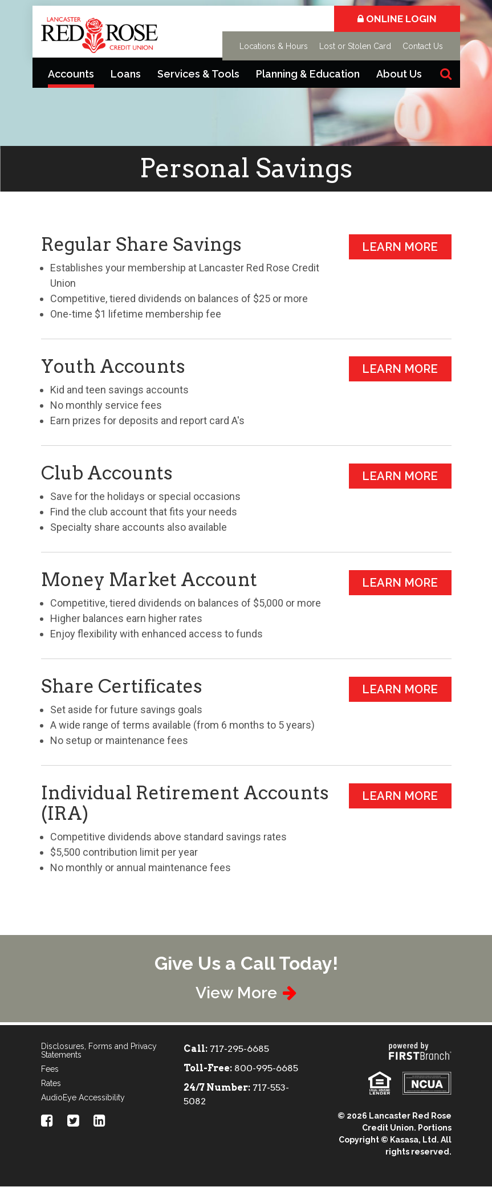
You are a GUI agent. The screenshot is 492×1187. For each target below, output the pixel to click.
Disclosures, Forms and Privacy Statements (99, 1051)
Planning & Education (308, 74)
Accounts (71, 74)
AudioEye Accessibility (83, 1098)
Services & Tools (198, 74)
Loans (126, 74)
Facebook (47, 1121)
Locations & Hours (273, 46)
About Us (399, 74)
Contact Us (422, 46)
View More (236, 993)
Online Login (397, 19)
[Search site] (446, 74)
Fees (50, 1069)
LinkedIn (99, 1121)
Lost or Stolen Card (355, 46)
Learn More (400, 247)
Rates (51, 1083)
